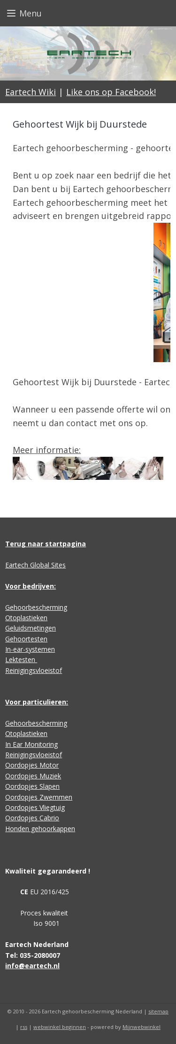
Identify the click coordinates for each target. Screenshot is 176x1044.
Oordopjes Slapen (32, 786)
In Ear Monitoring (31, 744)
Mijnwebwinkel (141, 1026)
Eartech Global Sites (35, 564)
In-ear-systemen (30, 649)
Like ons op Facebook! (111, 91)
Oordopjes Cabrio (32, 817)
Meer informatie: (47, 450)
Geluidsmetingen (30, 627)
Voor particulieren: (36, 701)
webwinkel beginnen (59, 1026)
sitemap (158, 1011)
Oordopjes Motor (32, 765)
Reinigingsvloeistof (33, 670)
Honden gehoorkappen (40, 828)
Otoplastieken (26, 617)
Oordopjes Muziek (33, 775)
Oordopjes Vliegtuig (35, 807)
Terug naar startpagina (45, 543)
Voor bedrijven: (30, 586)
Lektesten (21, 659)
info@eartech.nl (32, 965)
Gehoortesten (26, 638)
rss (23, 1026)
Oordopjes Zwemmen (38, 797)
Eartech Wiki (30, 91)
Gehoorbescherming (36, 607)
